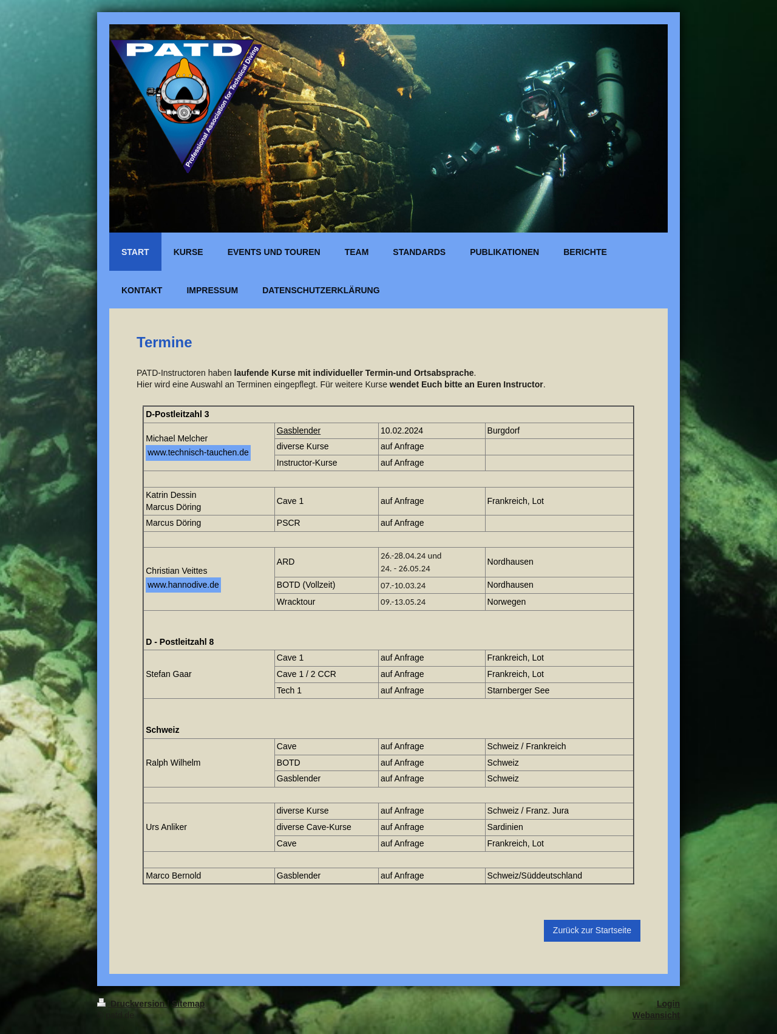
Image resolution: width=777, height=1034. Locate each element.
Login (668, 1003)
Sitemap (188, 1003)
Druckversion (132, 1003)
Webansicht (656, 1015)
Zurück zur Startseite (592, 930)
